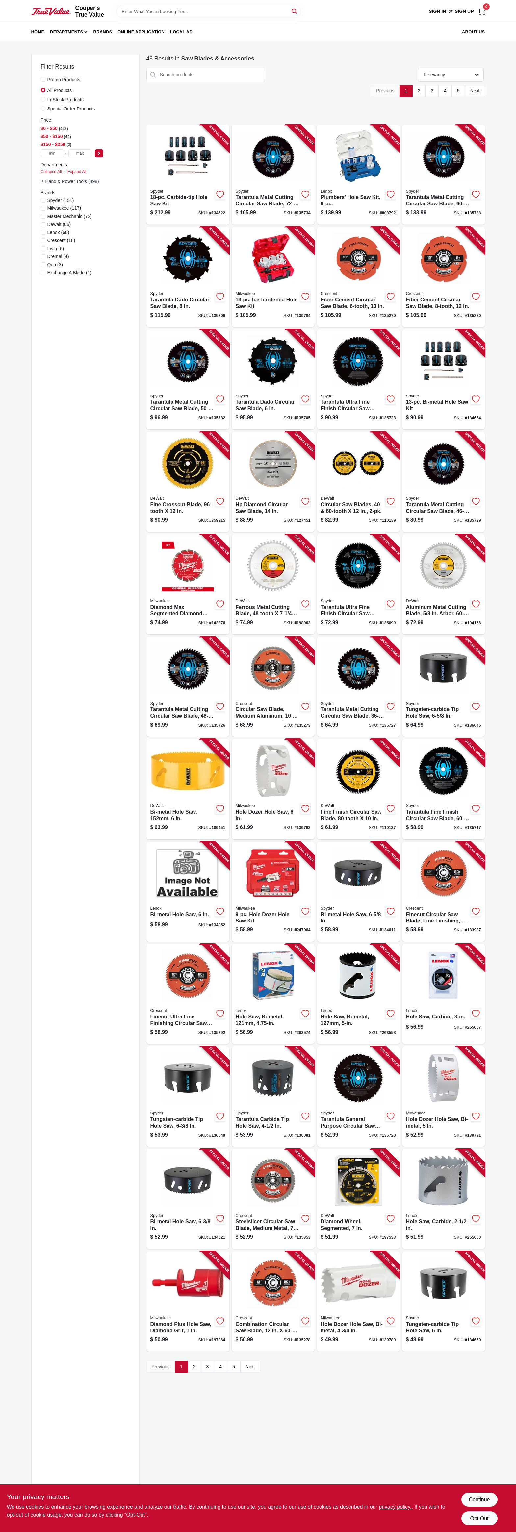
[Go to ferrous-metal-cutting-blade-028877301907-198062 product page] (273, 584)
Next (475, 90)
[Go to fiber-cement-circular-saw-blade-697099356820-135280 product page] (443, 277)
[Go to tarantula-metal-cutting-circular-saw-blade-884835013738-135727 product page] (358, 687)
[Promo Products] (43, 79)
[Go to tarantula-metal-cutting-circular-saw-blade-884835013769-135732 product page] (187, 379)
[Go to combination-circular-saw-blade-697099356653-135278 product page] (273, 1301)
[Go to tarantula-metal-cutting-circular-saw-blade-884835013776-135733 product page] (443, 175)
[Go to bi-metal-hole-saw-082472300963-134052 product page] (187, 892)
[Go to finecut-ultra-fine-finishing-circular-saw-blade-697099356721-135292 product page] (187, 994)
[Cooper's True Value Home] (51, 11)
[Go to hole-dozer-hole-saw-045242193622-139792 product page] (273, 789)
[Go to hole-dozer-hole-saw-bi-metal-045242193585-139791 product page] (443, 1096)
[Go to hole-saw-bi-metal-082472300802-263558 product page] (358, 994)
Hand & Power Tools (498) (72, 181)
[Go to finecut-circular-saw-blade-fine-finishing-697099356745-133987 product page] (443, 892)
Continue (479, 1499)
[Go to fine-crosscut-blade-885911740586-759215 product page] (187, 482)
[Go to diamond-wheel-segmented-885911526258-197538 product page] (358, 1199)
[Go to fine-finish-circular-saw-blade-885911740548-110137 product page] (358, 789)
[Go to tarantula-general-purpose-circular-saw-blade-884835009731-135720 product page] (358, 1096)
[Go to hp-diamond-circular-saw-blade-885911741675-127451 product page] (273, 482)
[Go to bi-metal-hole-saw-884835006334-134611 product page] (358, 892)
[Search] (294, 11)
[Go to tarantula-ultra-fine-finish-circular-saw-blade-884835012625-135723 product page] (358, 379)
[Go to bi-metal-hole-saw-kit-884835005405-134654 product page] (443, 379)
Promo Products (63, 79)
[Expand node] (43, 181)
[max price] (79, 153)
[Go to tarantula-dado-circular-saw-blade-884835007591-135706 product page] (187, 277)
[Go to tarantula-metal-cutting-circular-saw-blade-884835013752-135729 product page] (443, 482)
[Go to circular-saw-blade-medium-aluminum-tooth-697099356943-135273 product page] (273, 687)
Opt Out (479, 1518)
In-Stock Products (65, 99)
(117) (64, 208)
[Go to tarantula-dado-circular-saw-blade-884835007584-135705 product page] (273, 379)
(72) (69, 216)
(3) (55, 264)
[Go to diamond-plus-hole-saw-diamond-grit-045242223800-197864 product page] (187, 1301)
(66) (59, 224)
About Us (473, 31)
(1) (69, 272)
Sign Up (464, 11)
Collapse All (51, 171)
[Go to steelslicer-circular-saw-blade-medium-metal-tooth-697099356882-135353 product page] (273, 1199)
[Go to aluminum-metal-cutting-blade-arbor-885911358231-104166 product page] (443, 584)
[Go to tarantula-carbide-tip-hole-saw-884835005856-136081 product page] (273, 1096)
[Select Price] (99, 153)
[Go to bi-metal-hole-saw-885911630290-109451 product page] (187, 789)
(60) (58, 232)
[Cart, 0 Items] (481, 11)
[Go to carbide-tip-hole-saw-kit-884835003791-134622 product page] (187, 175)
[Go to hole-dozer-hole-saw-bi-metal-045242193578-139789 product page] (358, 1301)
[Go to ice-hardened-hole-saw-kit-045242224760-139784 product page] (273, 277)
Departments (66, 31)
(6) (55, 248)
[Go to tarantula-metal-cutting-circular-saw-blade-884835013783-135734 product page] (273, 175)
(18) (61, 240)
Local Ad (181, 31)
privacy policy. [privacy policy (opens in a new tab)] (395, 1507)
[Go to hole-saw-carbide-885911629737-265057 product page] (443, 994)
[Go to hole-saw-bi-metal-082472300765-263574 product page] (273, 994)
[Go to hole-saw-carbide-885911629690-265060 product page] (443, 1199)
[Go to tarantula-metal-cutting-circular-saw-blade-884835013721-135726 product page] (187, 687)
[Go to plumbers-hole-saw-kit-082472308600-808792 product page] (358, 175)
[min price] (52, 153)
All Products (59, 90)
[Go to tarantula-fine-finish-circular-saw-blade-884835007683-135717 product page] (443, 789)
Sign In (437, 11)
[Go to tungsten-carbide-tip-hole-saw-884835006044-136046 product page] (443, 687)
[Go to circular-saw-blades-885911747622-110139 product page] (358, 482)
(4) (58, 256)
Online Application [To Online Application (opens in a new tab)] (141, 31)
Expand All (77, 171)
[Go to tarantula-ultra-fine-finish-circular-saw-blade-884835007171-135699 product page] (358, 584)
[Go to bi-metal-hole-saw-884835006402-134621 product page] (187, 1199)
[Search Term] (208, 11)
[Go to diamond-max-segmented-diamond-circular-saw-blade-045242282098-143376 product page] (187, 584)
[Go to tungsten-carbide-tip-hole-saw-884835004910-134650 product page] (443, 1301)
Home (37, 31)
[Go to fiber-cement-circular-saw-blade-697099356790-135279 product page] (358, 277)
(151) (60, 200)
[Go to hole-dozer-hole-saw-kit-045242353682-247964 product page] (273, 892)
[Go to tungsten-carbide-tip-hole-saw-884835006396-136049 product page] (187, 1096)
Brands (102, 31)
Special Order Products (71, 108)
